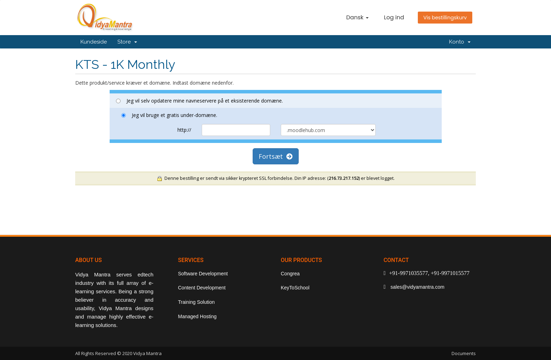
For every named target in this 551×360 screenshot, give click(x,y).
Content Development (202, 287)
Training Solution (196, 302)
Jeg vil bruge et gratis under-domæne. (169, 115)
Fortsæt (276, 156)
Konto (460, 42)
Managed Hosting (197, 316)
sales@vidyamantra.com (416, 287)
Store (127, 42)
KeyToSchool (295, 287)
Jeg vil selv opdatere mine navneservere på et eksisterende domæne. (199, 100)
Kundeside (93, 42)
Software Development (203, 273)
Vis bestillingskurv (445, 17)
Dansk (357, 17)
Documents (464, 353)
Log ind (394, 17)
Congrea (290, 273)
